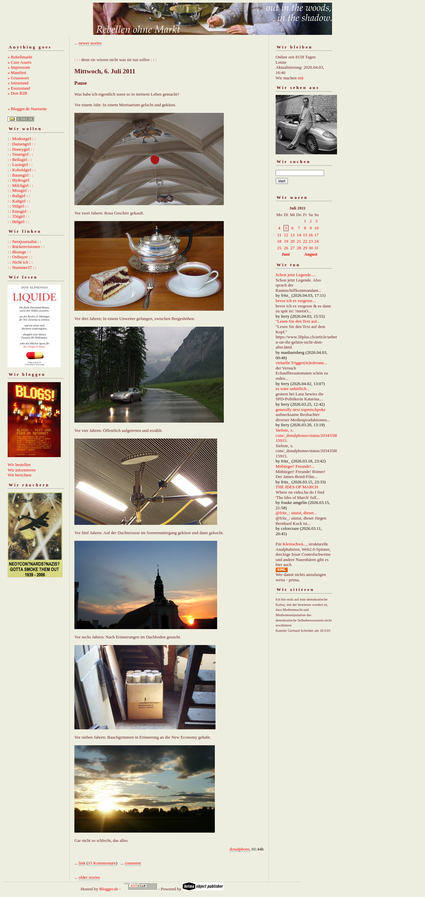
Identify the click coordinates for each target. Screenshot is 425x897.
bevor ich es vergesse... (295, 300)
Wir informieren (22, 469)
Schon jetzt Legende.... (295, 274)
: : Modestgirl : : (22, 138)
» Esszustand (19, 88)
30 (310, 247)
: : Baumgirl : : (20, 175)
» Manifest (17, 72)
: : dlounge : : (19, 251)
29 (305, 247)
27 (292, 247)
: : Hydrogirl (18, 180)
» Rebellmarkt (20, 56)
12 (286, 234)
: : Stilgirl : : (18, 206)
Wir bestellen (19, 464)
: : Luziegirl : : (20, 164)
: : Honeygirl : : (21, 149)
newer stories (90, 43)
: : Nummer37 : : (22, 267)
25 (279, 247)
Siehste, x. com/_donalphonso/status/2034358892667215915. (313, 435)
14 (299, 234)
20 (292, 241)
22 (305, 241)
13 (292, 234)
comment (133, 862)
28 (299, 247)
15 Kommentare (102, 862)
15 (305, 234)
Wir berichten (19, 474)
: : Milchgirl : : (20, 185)
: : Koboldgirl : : (22, 169)
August (310, 254)
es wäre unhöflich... (292, 388)
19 (286, 241)
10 (316, 227)
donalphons (239, 849)
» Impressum (19, 67)
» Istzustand (18, 82)
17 (316, 234)
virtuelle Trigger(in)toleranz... (301, 362)
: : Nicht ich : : (20, 262)
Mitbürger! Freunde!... (295, 466)
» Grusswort (18, 77)
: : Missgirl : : (19, 190)
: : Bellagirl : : (20, 159)
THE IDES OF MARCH (297, 486)
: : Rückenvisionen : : (26, 246)
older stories (89, 877)
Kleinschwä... (294, 543)
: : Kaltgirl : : (19, 201)
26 (286, 247)
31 (316, 247)
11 (279, 234)
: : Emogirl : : (19, 211)
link (82, 862)
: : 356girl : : (18, 216)
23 (310, 241)
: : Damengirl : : (21, 143)
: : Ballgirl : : (19, 195)
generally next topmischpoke (300, 409)
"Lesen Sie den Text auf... (298, 321)
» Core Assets (20, 62)
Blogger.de (108, 888)
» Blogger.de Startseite (27, 108)
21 (299, 241)
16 (310, 234)
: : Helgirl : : (18, 221)
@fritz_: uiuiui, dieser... (296, 512)
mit (300, 77)
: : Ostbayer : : (20, 256)
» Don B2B (17, 93)
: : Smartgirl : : (20, 154)
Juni (286, 254)
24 (316, 241)
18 (279, 241)
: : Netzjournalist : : (24, 241)
